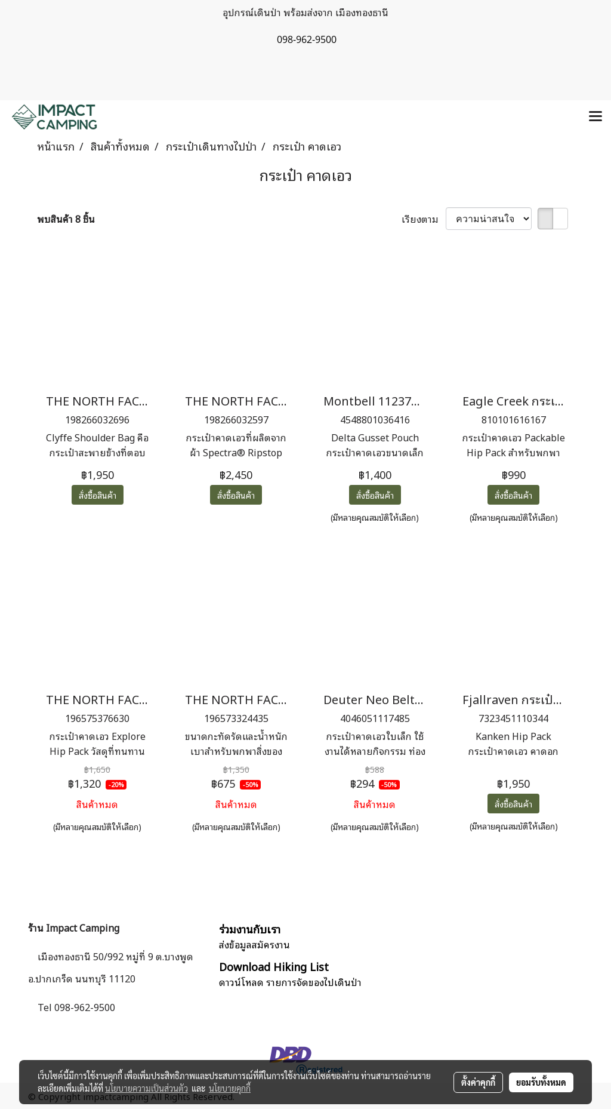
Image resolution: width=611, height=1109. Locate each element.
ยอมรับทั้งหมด (541, 1082)
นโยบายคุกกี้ (230, 1088)
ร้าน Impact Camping (73, 927)
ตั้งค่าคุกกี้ (478, 1082)
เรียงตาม (424, 218)
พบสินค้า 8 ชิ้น (66, 218)
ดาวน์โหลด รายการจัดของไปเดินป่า (290, 982)
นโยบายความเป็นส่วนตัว (146, 1088)
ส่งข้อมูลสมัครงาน (254, 944)
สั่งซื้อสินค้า (97, 495)
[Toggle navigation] (595, 117)
